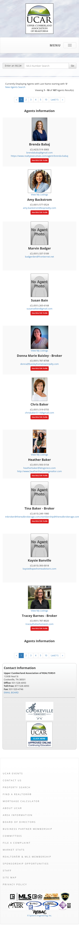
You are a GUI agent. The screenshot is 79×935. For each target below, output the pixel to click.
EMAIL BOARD (11, 692)
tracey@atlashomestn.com (40, 624)
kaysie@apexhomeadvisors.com (39, 568)
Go (72, 65)
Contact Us (12, 780)
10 (46, 99)
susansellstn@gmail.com (39, 308)
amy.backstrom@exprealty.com (39, 207)
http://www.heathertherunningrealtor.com (39, 471)
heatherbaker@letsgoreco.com (39, 467)
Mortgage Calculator (21, 801)
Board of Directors (19, 822)
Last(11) (54, 99)
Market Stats (14, 849)
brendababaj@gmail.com (39, 152)
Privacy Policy (15, 884)
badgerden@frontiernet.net (39, 256)
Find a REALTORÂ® (17, 794)
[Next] (62, 99)
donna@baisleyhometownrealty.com (39, 363)
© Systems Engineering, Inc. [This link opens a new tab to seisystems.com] (39, 915)
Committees (12, 835)
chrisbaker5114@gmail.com (39, 412)
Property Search (16, 787)
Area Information (18, 815)
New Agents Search (15, 87)
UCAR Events (13, 773)
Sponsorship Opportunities (26, 863)
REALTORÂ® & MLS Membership (27, 856)
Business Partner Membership (27, 828)
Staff (7, 870)
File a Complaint (17, 842)
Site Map (10, 877)
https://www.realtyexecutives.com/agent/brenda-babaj (39, 155)
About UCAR (12, 808)
